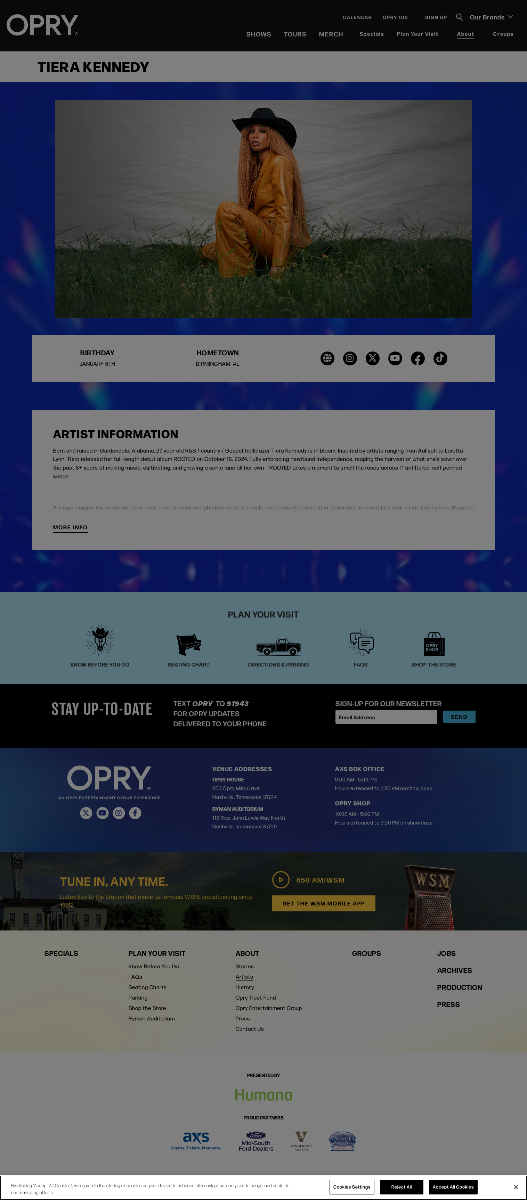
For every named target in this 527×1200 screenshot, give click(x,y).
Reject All (401, 1187)
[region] (263, 1187)
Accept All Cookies (453, 1187)
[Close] (516, 1187)
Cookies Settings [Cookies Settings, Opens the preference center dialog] (352, 1187)
